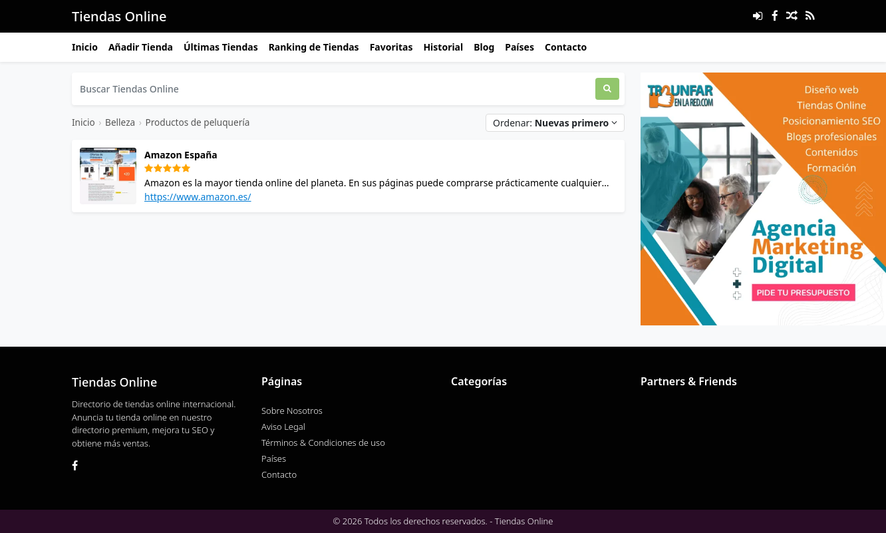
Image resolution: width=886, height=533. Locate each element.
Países (519, 47)
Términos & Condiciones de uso (323, 442)
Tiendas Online (119, 16)
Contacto (566, 47)
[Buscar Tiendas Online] (333, 89)
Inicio (85, 47)
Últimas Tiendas (221, 47)
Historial (443, 47)
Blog (484, 47)
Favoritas (391, 47)
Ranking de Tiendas (314, 47)
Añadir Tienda (140, 47)
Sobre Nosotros (292, 411)
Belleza (120, 122)
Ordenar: (555, 122)
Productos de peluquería (197, 122)
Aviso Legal (283, 427)
